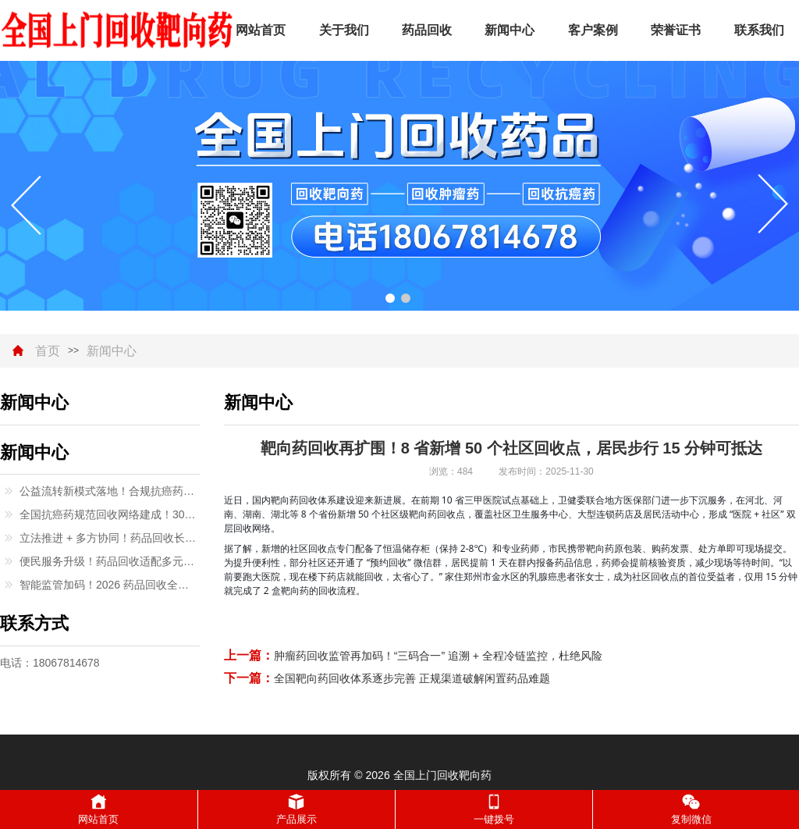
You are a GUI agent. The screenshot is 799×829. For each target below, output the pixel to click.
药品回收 (427, 30)
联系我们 (759, 30)
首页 (47, 351)
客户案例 (593, 30)
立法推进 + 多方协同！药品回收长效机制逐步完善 (110, 538)
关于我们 (344, 30)
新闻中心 (509, 30)
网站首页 (261, 30)
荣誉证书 (676, 30)
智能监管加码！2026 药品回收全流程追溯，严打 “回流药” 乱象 (110, 584)
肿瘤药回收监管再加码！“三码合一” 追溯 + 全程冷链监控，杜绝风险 (438, 655)
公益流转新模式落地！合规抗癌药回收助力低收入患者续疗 (110, 491)
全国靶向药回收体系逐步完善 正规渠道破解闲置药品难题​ (412, 678)
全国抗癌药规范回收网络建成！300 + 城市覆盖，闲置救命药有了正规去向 (110, 514)
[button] (390, 298)
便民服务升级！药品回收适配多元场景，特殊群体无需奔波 (110, 561)
